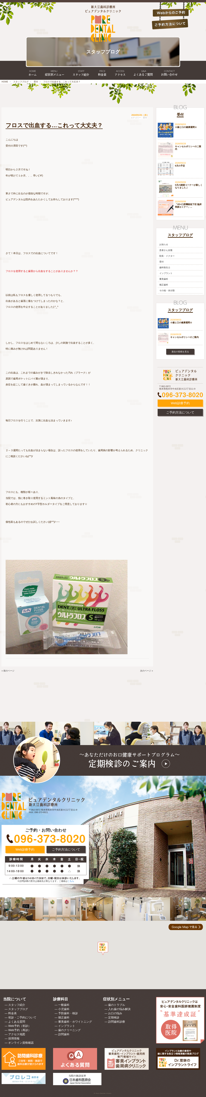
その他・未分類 (167, 290)
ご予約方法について (180, 412)
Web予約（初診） (19, 1025)
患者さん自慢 (165, 250)
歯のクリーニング (69, 1030)
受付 (36, 81)
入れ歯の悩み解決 (119, 1009)
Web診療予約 (180, 403)
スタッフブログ (21, 81)
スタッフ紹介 (16, 1004)
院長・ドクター (167, 256)
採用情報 (14, 1038)
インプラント (165, 273)
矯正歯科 (163, 284)
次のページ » (146, 670)
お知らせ (163, 244)
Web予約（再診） (19, 1030)
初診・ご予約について (22, 1017)
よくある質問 (16, 1021)
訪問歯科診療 (116, 1021)
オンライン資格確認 (21, 1042)
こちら (71, 881)
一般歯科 (63, 1004)
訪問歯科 (63, 1034)
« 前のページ (8, 670)
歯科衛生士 (164, 267)
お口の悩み (115, 1013)
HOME (5, 81)
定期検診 (113, 1017)
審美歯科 (163, 279)
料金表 (12, 1013)
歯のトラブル (116, 1004)
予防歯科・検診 (68, 1013)
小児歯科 (63, 1009)
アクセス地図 (16, 1034)
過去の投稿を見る (180, 351)
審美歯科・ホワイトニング (75, 1021)
